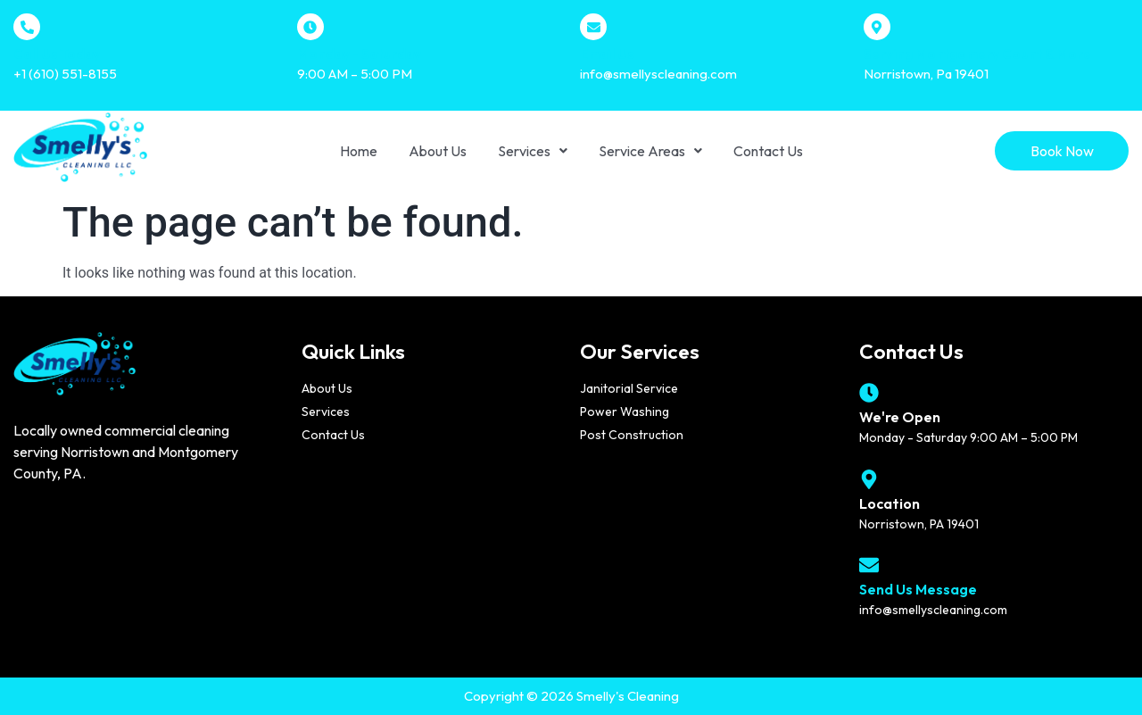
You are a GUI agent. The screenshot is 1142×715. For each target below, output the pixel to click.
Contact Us (768, 151)
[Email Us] (593, 26)
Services (532, 151)
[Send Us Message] (869, 565)
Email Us (606, 54)
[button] (532, 150)
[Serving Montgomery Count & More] (877, 26)
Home (358, 151)
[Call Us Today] (26, 26)
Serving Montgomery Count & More (977, 54)
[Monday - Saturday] (310, 26)
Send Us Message (918, 589)
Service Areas (650, 151)
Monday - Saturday (359, 54)
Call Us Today (56, 54)
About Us (438, 151)
